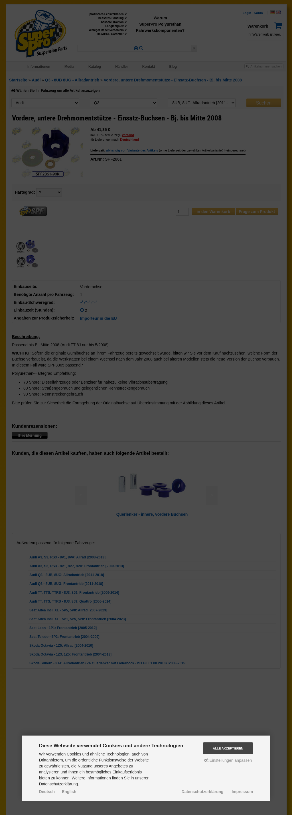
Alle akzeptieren (228, 748)
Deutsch (47, 791)
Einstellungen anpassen (228, 760)
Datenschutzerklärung (203, 791)
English (69, 791)
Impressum (242, 791)
